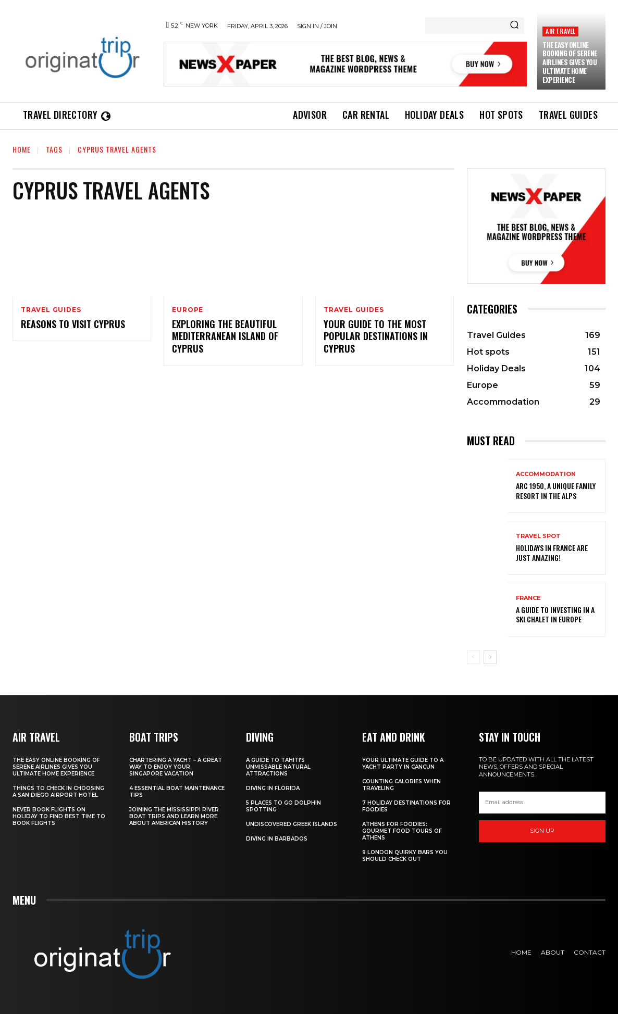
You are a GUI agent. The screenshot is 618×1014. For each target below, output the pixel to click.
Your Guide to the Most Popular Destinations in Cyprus (376, 336)
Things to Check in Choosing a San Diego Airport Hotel (58, 791)
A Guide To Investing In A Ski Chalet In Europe (555, 614)
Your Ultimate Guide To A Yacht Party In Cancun (402, 763)
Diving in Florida (273, 788)
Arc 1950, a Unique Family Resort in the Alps (556, 490)
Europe (187, 310)
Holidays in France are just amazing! (552, 552)
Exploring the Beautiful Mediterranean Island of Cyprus (225, 336)
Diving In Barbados (276, 838)
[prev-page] (473, 657)
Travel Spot (538, 536)
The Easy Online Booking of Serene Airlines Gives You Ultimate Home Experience (569, 62)
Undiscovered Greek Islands (291, 824)
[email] (542, 802)
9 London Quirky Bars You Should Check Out (405, 855)
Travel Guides (51, 310)
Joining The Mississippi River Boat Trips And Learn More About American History (174, 816)
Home (22, 149)
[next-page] (490, 657)
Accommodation (546, 474)
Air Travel (560, 31)
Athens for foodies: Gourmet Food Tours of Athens (402, 831)
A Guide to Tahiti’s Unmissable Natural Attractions (278, 767)
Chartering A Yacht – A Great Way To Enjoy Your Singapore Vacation (175, 767)
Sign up (542, 830)
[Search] (514, 25)
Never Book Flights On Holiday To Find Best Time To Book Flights (59, 816)
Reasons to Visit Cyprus (73, 324)
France (528, 598)
